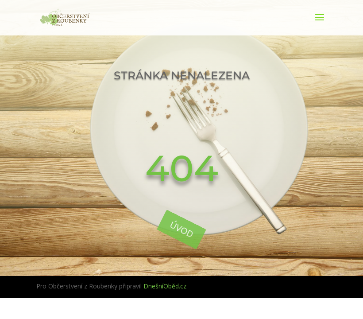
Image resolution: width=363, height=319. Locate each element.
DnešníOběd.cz (164, 286)
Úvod (181, 229)
